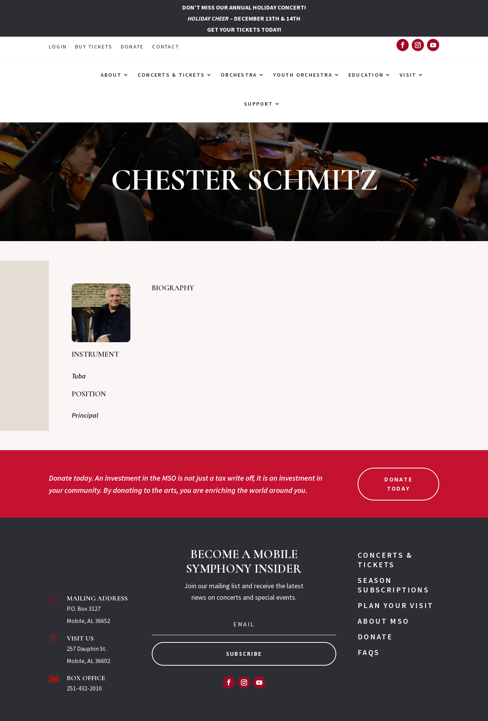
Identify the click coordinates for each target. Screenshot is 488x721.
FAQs (369, 652)
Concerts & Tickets (385, 559)
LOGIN (58, 47)
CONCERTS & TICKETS (171, 74)
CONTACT (165, 47)
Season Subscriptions (393, 584)
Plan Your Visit (395, 605)
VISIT (408, 74)
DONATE (132, 47)
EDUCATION (366, 74)
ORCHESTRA (239, 74)
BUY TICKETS (93, 47)
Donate (375, 636)
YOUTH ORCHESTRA (302, 74)
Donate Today (398, 484)
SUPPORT (258, 103)
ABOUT (111, 74)
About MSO (383, 621)
